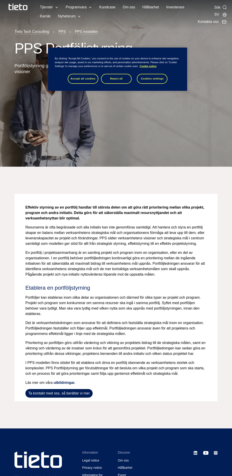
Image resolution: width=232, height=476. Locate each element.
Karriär (45, 16)
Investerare (175, 7)
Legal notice (90, 460)
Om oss (129, 7)
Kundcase (107, 7)
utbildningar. (64, 383)
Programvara (76, 7)
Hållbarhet (151, 7)
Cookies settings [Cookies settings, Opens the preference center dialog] (152, 78)
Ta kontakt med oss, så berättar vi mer (59, 393)
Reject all (116, 78)
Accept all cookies (83, 78)
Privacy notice (92, 467)
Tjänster (46, 7)
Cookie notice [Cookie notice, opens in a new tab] (148, 66)
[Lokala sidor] (220, 14)
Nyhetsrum (66, 16)
